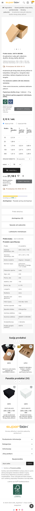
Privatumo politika (15, 468)
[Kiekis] (14, 164)
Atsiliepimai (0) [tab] (17, 218)
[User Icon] (28, 2)
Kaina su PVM (9, 123)
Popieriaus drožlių (9, 92)
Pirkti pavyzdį (24, 181)
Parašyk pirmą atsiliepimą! (22, 201)
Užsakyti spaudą (23, 109)
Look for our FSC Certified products (18, 481)
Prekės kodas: (8, 239)
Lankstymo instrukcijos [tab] (17, 232)
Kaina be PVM (22, 123)
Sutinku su (11, 468)
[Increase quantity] (20, 164)
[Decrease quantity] (8, 164)
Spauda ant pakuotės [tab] (17, 225)
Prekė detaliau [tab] (17, 212)
